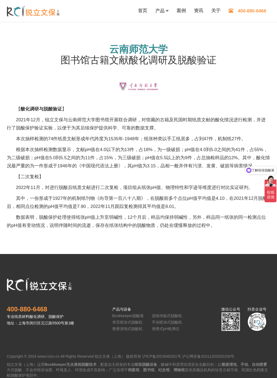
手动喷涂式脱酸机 (167, 322)
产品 (159, 11)
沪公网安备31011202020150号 (208, 356)
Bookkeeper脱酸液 (128, 316)
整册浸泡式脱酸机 (127, 329)
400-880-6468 (247, 11)
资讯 (198, 10)
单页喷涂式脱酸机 (127, 322)
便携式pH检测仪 (165, 329)
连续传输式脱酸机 (167, 316)
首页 (142, 10)
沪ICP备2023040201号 (161, 356)
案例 (181, 10)
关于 (215, 10)
